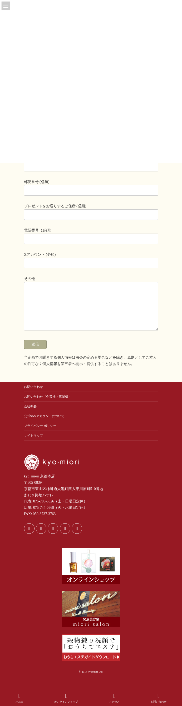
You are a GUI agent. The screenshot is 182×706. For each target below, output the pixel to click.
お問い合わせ (33, 395)
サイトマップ (33, 443)
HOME (19, 698)
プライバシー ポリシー (40, 434)
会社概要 (30, 414)
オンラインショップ (66, 698)
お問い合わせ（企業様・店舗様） (47, 404)
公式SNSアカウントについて (44, 424)
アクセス (114, 698)
